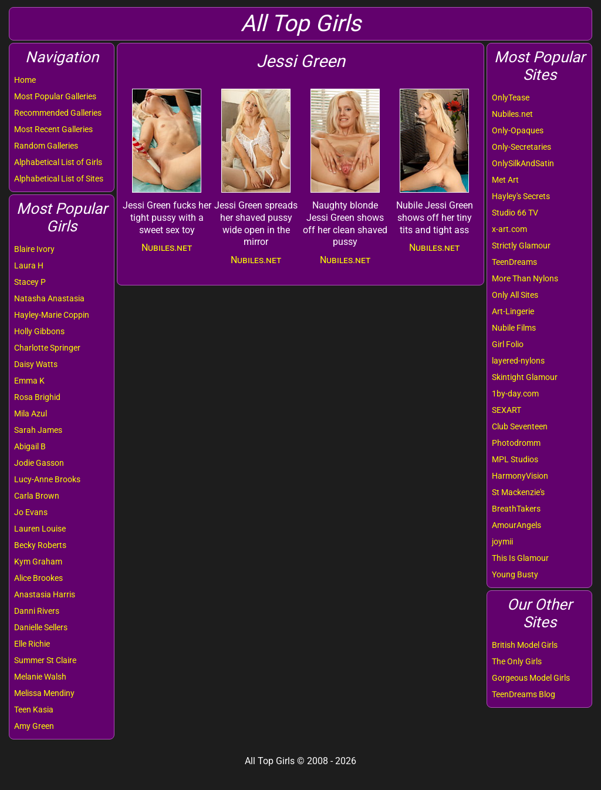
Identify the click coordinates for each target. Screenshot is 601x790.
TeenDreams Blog (523, 694)
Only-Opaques (517, 130)
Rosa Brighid (37, 397)
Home (25, 80)
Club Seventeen (520, 426)
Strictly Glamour (521, 245)
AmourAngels (516, 525)
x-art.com (509, 229)
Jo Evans (31, 512)
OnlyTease (510, 97)
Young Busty (515, 574)
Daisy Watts (36, 364)
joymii (502, 541)
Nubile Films (514, 327)
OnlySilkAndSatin (523, 163)
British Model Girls (525, 645)
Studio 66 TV (515, 212)
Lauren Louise (40, 528)
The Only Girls (517, 661)
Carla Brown (36, 495)
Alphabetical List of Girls (58, 162)
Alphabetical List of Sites (58, 178)
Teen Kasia (33, 709)
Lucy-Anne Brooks (47, 479)
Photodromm (516, 443)
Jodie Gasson (39, 463)
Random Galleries (46, 145)
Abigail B (30, 446)
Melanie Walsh (40, 676)
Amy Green (34, 726)
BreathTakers (516, 508)
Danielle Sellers (40, 627)
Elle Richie (32, 643)
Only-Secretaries (521, 147)
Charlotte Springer (47, 347)
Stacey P (30, 282)
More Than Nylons (525, 278)
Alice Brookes (38, 578)
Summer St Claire (45, 660)
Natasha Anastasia (49, 298)
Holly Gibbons (39, 331)
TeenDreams (514, 262)
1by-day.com (515, 393)
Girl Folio (508, 344)
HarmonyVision (520, 475)
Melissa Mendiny (44, 693)
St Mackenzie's (518, 492)
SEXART (506, 410)
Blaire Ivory (34, 249)
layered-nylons (518, 360)
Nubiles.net (512, 114)
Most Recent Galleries (53, 129)
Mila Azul (30, 413)
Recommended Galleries (58, 112)
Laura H (28, 265)
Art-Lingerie (513, 311)
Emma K (29, 380)
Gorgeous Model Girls (531, 678)
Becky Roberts (40, 545)
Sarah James (38, 430)
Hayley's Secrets (521, 196)
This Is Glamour (520, 558)
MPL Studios (515, 459)
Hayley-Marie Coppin (51, 315)
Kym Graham (38, 561)
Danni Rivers (36, 611)
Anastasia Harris (44, 594)
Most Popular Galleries (55, 96)
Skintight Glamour (525, 377)
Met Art (505, 179)
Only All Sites (515, 295)
